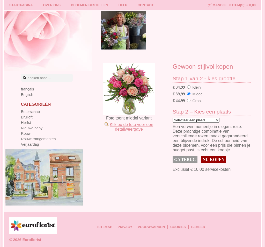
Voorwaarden (151, 227)
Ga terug (185, 159)
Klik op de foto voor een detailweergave (131, 126)
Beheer (198, 227)
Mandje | (234, 5)
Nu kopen (213, 159)
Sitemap (104, 227)
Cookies (178, 227)
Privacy (125, 227)
